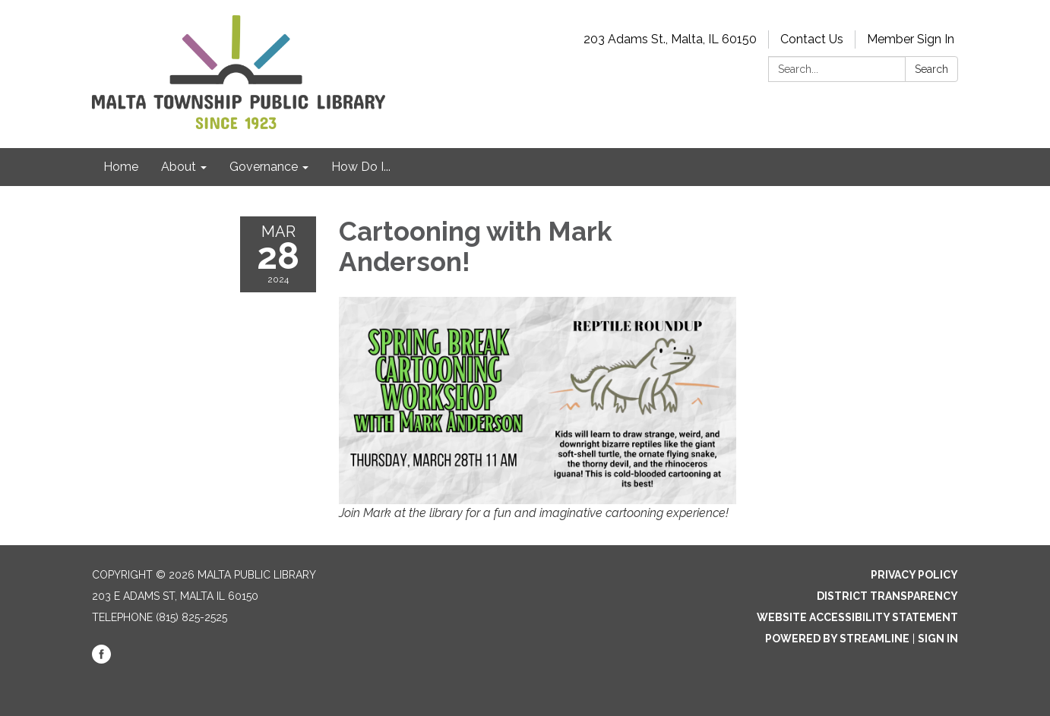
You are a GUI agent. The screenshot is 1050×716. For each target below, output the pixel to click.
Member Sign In (910, 39)
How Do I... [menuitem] (361, 166)
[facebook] (101, 660)
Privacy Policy (914, 575)
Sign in (938, 638)
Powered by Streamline (837, 638)
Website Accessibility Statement (857, 617)
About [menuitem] (178, 166)
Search (931, 69)
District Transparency (887, 596)
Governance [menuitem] (263, 166)
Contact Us (811, 39)
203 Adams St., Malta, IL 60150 (670, 39)
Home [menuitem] (120, 166)
